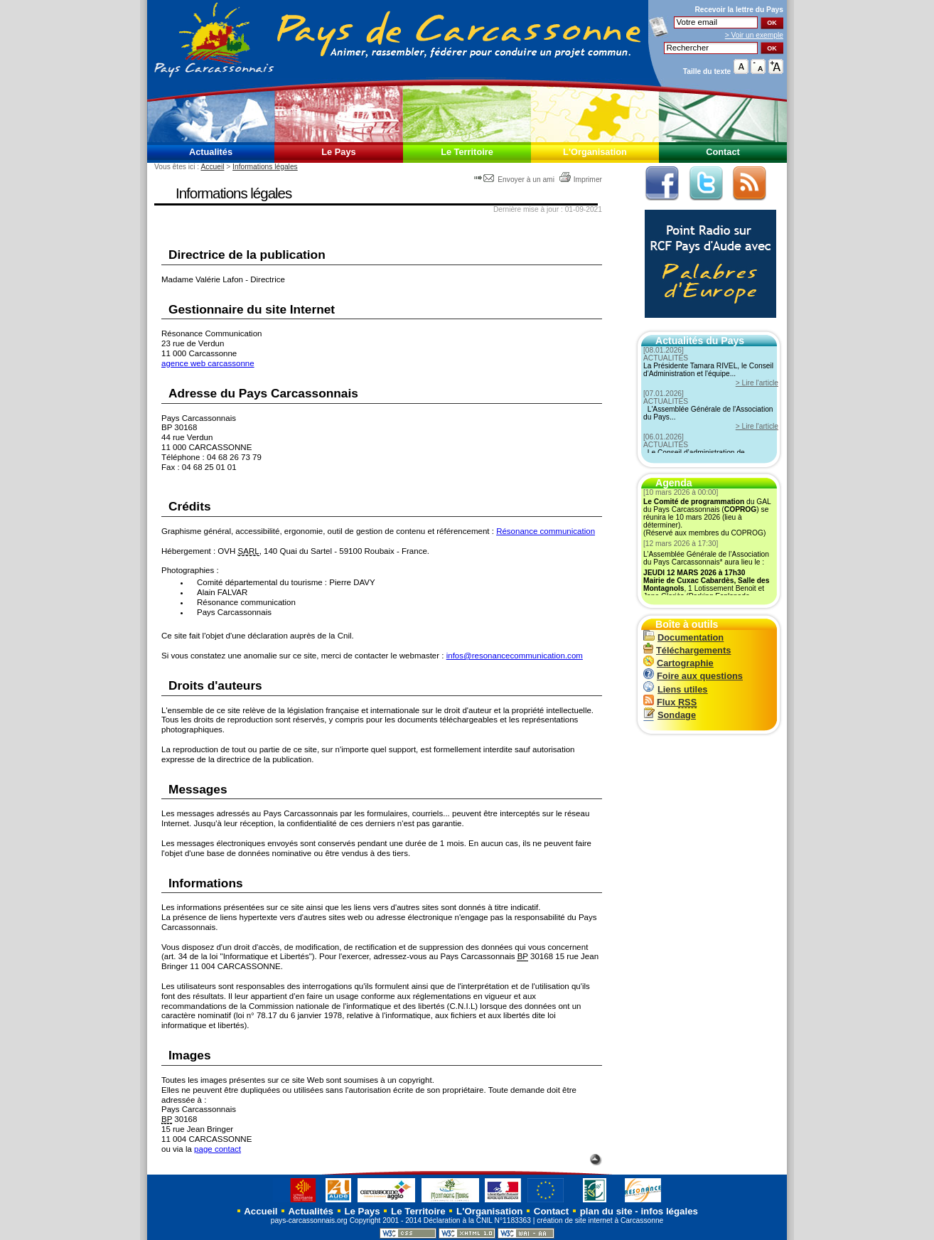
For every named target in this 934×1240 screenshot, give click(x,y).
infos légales (669, 1211)
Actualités (210, 151)
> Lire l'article (757, 383)
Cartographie (678, 663)
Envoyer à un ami (515, 179)
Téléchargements (687, 650)
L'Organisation (595, 151)
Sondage (669, 715)
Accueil (212, 167)
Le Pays (338, 151)
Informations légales (265, 167)
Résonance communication (545, 531)
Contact (723, 151)
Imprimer (580, 179)
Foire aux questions (693, 675)
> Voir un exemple (754, 35)
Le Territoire (467, 151)
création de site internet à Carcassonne (600, 1220)
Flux (670, 702)
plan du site (606, 1211)
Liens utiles (675, 689)
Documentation (683, 637)
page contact (217, 1149)
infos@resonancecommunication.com (514, 655)
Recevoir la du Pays (738, 10)
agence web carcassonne (207, 363)
